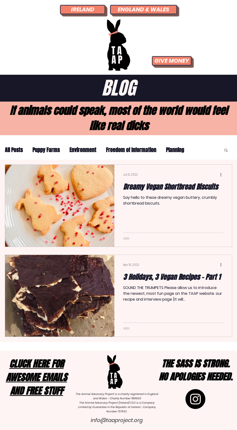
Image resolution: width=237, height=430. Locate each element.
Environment (82, 150)
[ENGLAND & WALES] (143, 9)
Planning (175, 150)
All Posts (14, 150)
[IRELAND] (82, 9)
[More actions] (222, 175)
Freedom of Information (131, 150)
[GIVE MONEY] (172, 61)
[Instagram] (195, 399)
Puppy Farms (46, 150)
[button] (226, 150)
